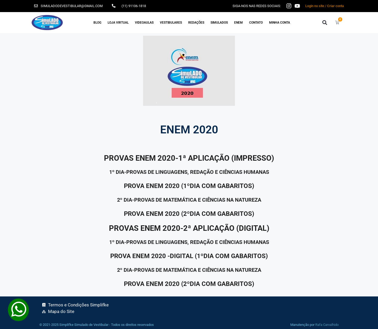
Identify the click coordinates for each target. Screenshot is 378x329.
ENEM (238, 22)
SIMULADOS (219, 22)
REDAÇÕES (196, 22)
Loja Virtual (118, 22)
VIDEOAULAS (144, 22)
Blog (97, 22)
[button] (324, 22)
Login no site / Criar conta (324, 6)
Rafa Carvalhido (327, 325)
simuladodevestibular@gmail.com (72, 6)
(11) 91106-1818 (134, 6)
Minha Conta (279, 22)
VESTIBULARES (171, 22)
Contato (256, 22)
